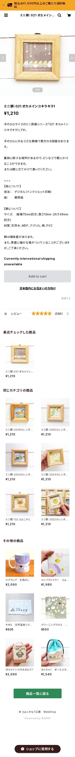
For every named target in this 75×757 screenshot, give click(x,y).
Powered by (37, 718)
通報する (66, 298)
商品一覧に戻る (37, 694)
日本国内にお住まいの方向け (38, 288)
